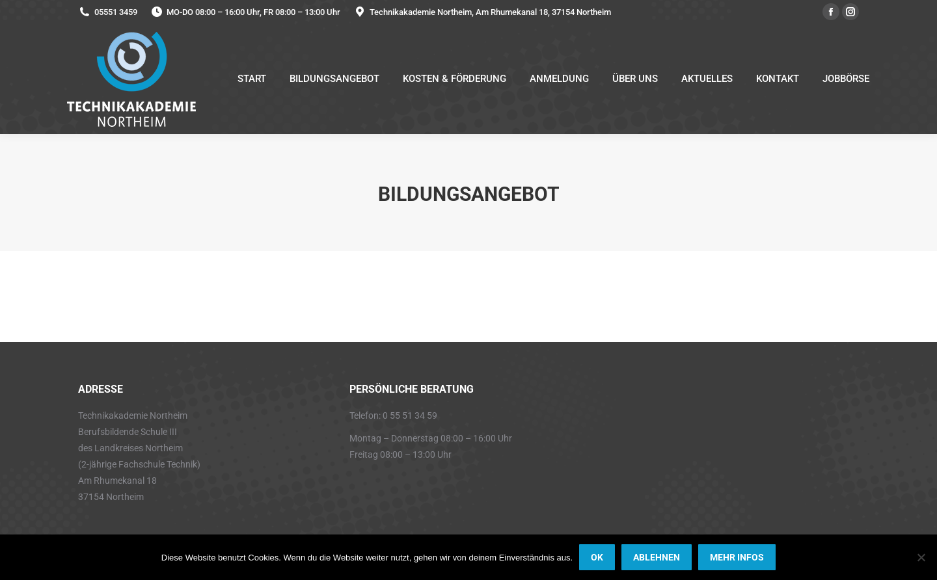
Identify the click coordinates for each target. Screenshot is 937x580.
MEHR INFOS (737, 557)
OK (597, 557)
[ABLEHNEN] (920, 557)
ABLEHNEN (656, 557)
